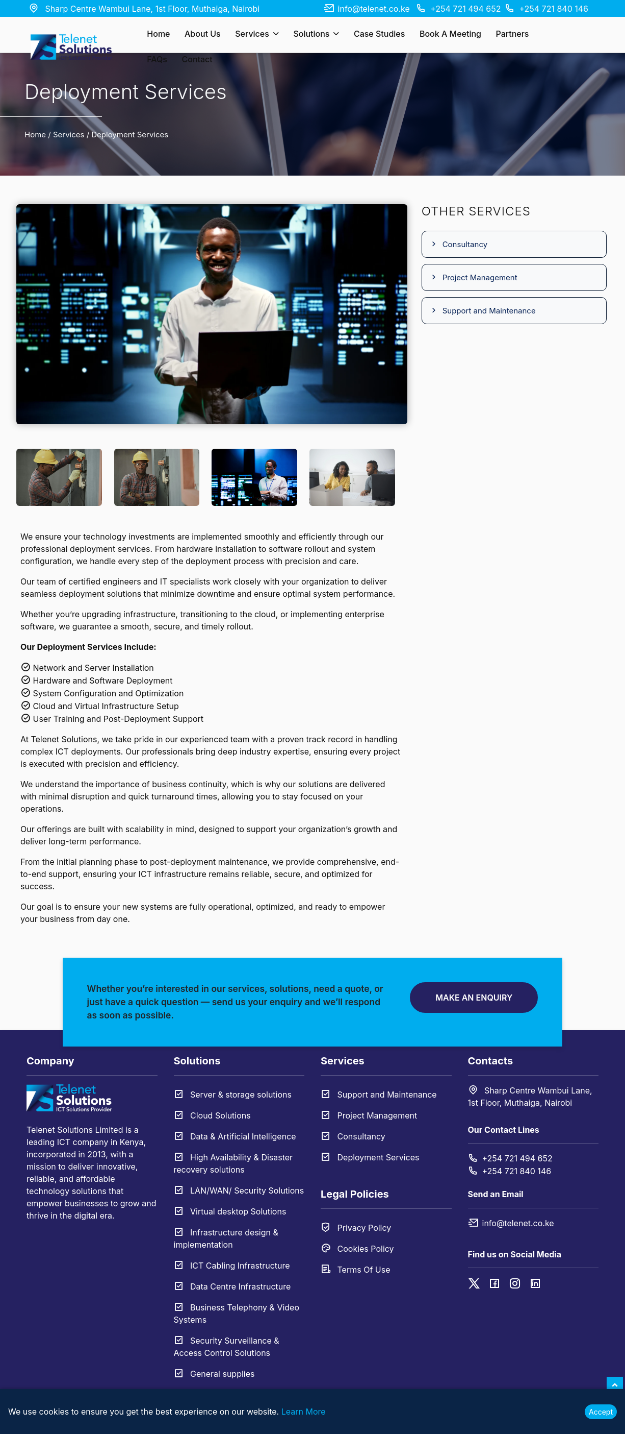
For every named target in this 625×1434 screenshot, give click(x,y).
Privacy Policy (356, 1228)
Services (257, 34)
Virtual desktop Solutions (230, 1211)
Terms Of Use (355, 1270)
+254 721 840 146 (546, 9)
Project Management (473, 277)
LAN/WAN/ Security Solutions (239, 1190)
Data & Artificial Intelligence (235, 1136)
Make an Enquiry (473, 997)
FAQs (157, 59)
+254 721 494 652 (458, 9)
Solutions (316, 34)
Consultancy (458, 244)
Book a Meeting (450, 34)
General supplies (214, 1374)
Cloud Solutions (212, 1115)
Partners (512, 34)
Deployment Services (370, 1157)
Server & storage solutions (233, 1094)
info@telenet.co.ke (367, 9)
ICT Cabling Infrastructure (232, 1265)
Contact (196, 59)
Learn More (303, 1411)
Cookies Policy (357, 1249)
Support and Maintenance (482, 311)
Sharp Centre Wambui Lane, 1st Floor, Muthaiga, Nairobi (144, 9)
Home (158, 34)
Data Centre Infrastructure (232, 1286)
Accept (601, 1411)
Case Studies (379, 34)
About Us (203, 34)
